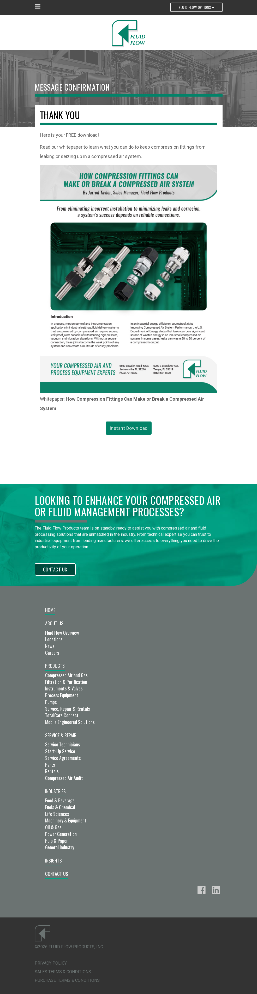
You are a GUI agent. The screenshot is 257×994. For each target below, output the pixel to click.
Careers (52, 652)
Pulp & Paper (56, 840)
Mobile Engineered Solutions (69, 722)
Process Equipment (61, 695)
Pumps (51, 702)
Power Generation (61, 834)
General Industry (59, 847)
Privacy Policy (51, 963)
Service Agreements (63, 757)
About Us (54, 623)
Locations (53, 639)
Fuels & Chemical (60, 807)
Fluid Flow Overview (62, 632)
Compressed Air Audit (64, 778)
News (49, 646)
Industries (55, 791)
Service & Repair (60, 735)
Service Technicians (62, 744)
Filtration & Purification (66, 681)
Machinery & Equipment (65, 820)
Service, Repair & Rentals (67, 708)
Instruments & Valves (63, 688)
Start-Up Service (60, 751)
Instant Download (129, 428)
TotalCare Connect (62, 715)
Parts (50, 764)
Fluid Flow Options (196, 7)
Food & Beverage (60, 800)
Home (50, 610)
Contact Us (55, 569)
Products (55, 665)
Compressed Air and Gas (66, 675)
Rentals (51, 771)
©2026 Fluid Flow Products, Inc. (69, 946)
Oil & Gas (53, 827)
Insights (53, 860)
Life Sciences (57, 813)
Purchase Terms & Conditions (67, 980)
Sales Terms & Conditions (63, 971)
